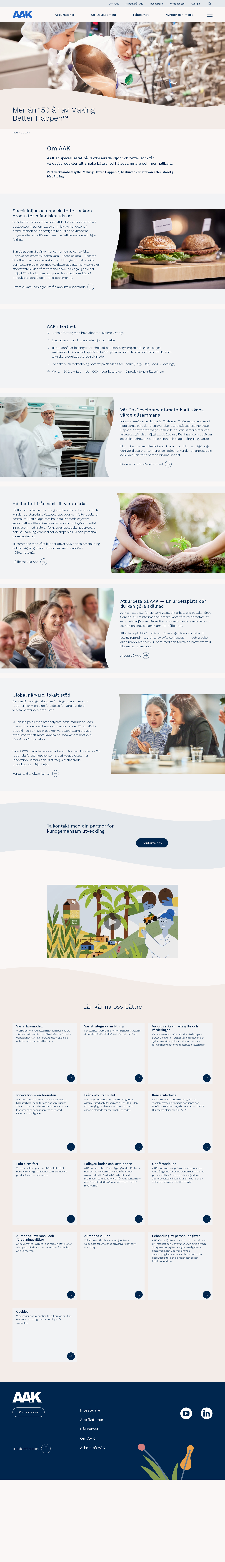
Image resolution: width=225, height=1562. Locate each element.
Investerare (90, 1493)
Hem (15, 132)
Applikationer (64, 15)
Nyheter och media (179, 15)
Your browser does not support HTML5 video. (112, 921)
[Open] (209, 14)
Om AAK (87, 1521)
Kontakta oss (152, 843)
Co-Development (103, 15)
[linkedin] (206, 1496)
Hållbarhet (141, 15)
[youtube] (186, 1496)
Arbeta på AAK (92, 1530)
